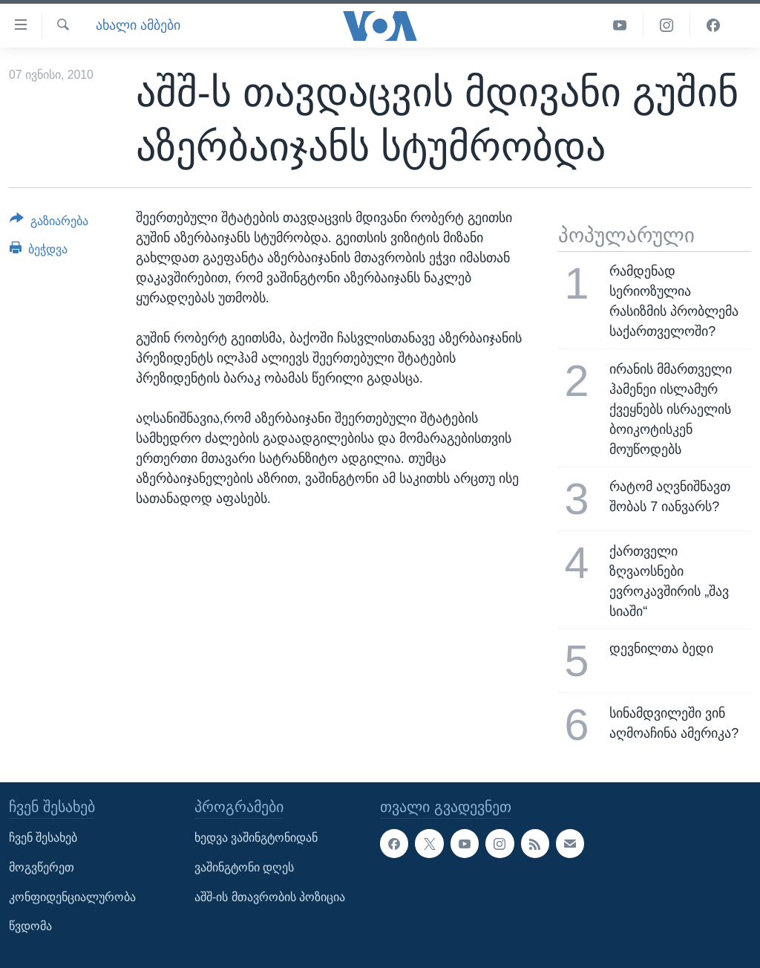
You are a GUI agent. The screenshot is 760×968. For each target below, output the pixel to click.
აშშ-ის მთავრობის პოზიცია (269, 896)
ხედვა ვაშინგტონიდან (256, 837)
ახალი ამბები (138, 25)
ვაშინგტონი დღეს (244, 867)
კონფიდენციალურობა (72, 896)
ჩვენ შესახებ (43, 837)
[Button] (49, 223)
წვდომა (30, 926)
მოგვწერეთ (41, 867)
